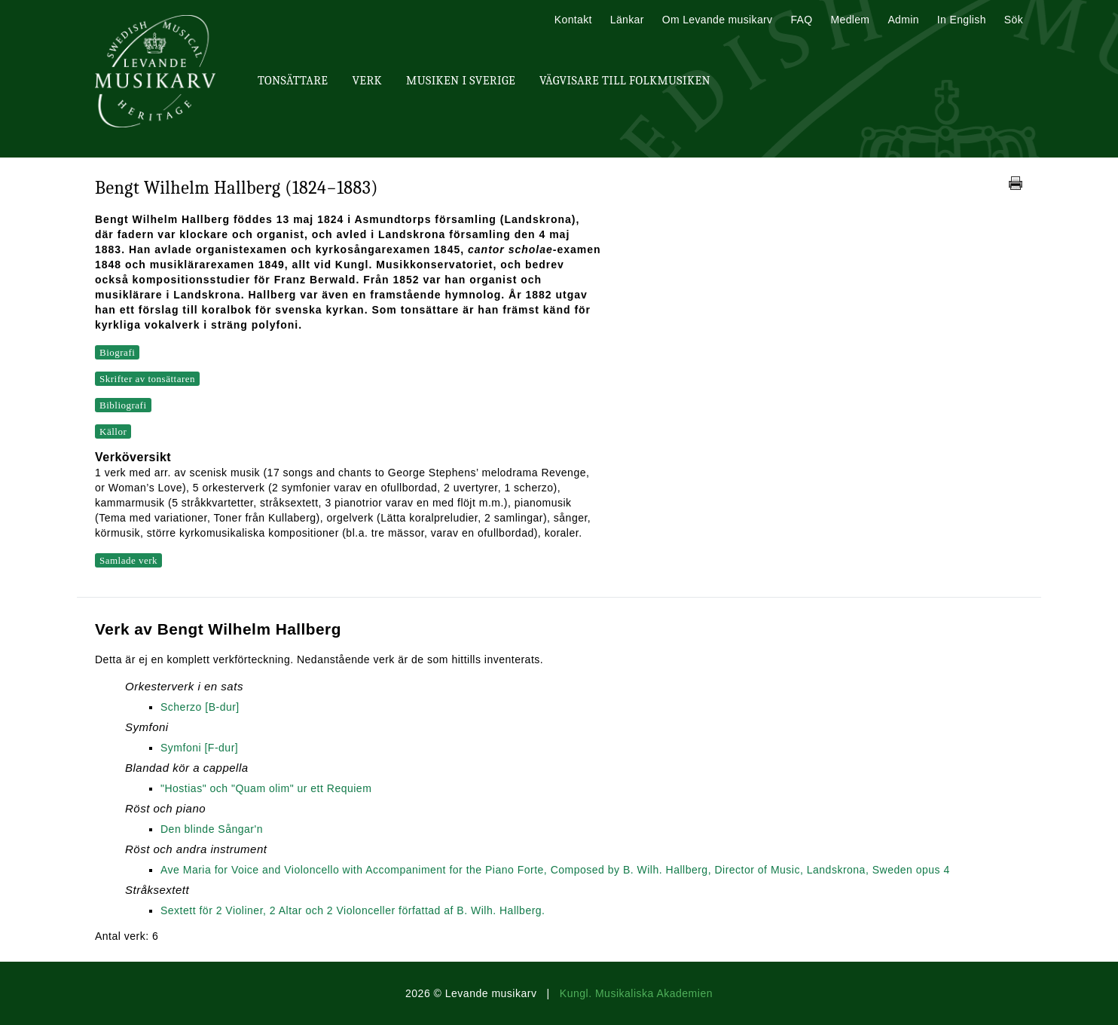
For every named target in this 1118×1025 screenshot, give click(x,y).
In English (961, 20)
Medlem (849, 20)
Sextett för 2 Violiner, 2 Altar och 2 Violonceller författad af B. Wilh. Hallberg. (352, 910)
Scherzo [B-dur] (200, 707)
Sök (1013, 20)
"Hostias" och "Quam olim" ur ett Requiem (265, 788)
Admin (902, 20)
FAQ (801, 20)
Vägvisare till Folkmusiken (624, 80)
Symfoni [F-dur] (199, 748)
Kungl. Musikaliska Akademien (636, 993)
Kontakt (573, 20)
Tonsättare (293, 80)
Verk (367, 80)
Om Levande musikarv (717, 20)
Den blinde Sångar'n (211, 829)
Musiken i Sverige (460, 80)
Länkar (627, 20)
